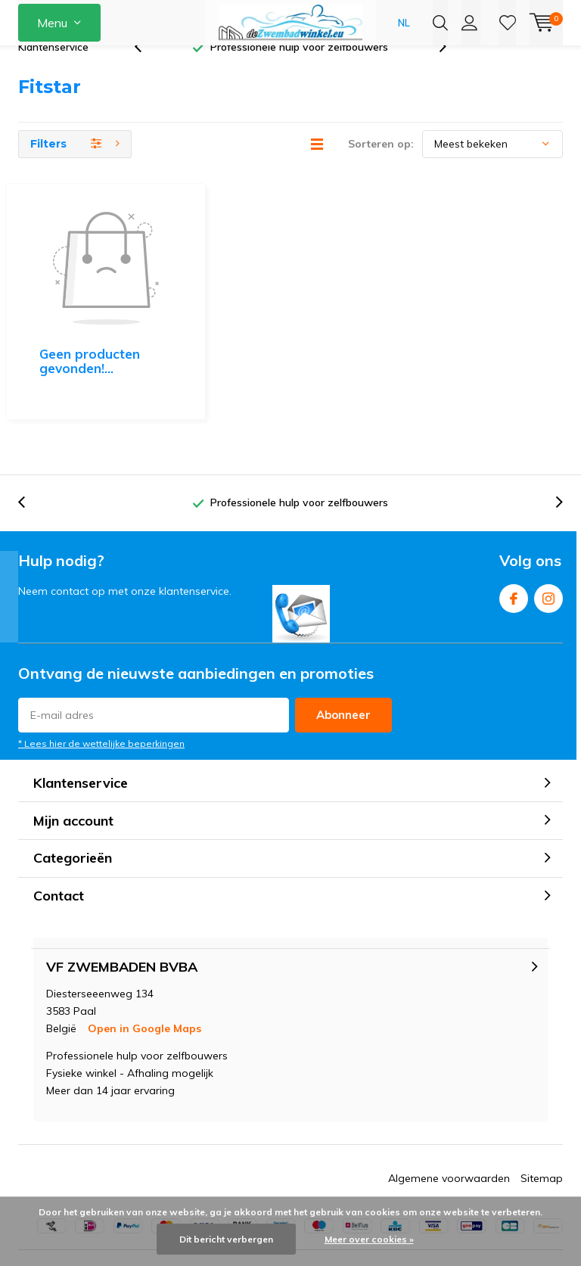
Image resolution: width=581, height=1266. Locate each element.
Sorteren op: (381, 168)
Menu (52, 22)
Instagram (548, 529)
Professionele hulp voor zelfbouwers (299, 71)
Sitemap (541, 1112)
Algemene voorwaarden (449, 1112)
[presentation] (146, 71)
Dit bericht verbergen (226, 1239)
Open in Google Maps (144, 962)
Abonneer (343, 649)
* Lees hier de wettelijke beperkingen (101, 677)
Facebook (513, 529)
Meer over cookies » (369, 1239)
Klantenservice (53, 71)
